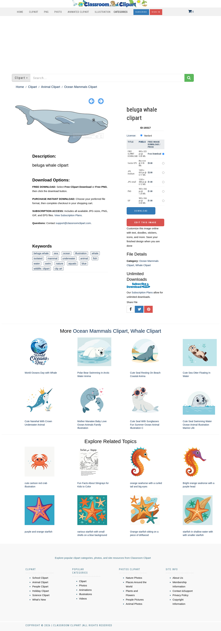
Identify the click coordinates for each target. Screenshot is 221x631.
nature (59, 263)
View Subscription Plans (68, 215)
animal (84, 258)
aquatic (72, 263)
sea (56, 253)
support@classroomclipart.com (73, 223)
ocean (66, 253)
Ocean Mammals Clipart (80, 87)
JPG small (132, 182)
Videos (83, 598)
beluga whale (41, 253)
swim (48, 263)
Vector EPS (132, 163)
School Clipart (40, 577)
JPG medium (131, 172)
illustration (81, 253)
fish (95, 258)
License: (131, 135)
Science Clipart (40, 595)
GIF (129, 200)
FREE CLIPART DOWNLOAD (133, 153)
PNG (46, 12)
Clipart (33, 12)
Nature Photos (134, 577)
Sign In (156, 12)
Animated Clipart (78, 12)
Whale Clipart (143, 265)
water (37, 263)
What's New (39, 599)
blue (84, 263)
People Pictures (135, 599)
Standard (148, 136)
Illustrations (85, 594)
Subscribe (141, 12)
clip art (58, 268)
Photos (83, 585)
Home (20, 12)
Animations (85, 589)
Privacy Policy (180, 595)
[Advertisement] (110, 43)
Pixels (142, 142)
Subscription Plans (142, 292)
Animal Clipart (50, 87)
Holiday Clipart (40, 590)
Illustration (103, 12)
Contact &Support (183, 590)
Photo (58, 12)
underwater (69, 258)
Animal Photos (134, 603)
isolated (38, 258)
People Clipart (40, 586)
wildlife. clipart (41, 268)
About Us (178, 577)
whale (95, 253)
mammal (52, 258)
